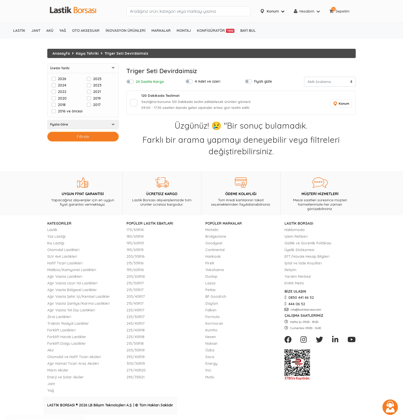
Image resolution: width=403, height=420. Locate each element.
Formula (212, 318)
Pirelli (209, 264)
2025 (97, 79)
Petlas (210, 291)
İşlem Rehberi (296, 237)
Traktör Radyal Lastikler (68, 324)
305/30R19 (135, 365)
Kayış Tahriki (87, 53)
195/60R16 (135, 271)
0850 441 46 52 (299, 299)
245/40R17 (135, 324)
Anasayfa (61, 53)
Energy (211, 365)
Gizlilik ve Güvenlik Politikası (308, 244)
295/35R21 (135, 378)
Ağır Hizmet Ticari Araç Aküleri (73, 365)
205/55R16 (135, 257)
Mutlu (209, 378)
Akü (50, 351)
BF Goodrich (215, 298)
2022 (62, 91)
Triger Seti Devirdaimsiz (126, 53)
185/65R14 (135, 237)
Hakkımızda (295, 231)
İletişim (290, 271)
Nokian (211, 345)
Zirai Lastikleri (59, 318)
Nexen (210, 338)
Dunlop (211, 278)
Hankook (213, 257)
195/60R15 (135, 244)
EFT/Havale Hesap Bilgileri (307, 257)
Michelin (211, 231)
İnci (208, 371)
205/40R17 (135, 298)
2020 (62, 98)
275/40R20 (136, 371)
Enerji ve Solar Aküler (65, 378)
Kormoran (214, 324)
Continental (215, 251)
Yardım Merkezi (298, 278)
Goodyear (214, 244)
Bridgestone (215, 237)
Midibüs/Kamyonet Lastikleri (71, 271)
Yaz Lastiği (56, 237)
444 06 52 (295, 305)
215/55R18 (135, 345)
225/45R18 (135, 338)
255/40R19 (135, 358)
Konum (340, 104)
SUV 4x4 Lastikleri (62, 257)
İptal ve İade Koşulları (303, 264)
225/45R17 (135, 311)
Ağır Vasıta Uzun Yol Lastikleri (72, 284)
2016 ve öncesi (70, 111)
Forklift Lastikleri (61, 331)
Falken (210, 311)
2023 (97, 85)
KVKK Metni (294, 284)
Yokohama (214, 271)
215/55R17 (135, 291)
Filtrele (83, 136)
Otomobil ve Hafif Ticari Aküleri (74, 358)
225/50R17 (135, 318)
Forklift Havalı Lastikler (66, 338)
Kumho (211, 331)
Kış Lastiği (55, 244)
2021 (97, 91)
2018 (62, 104)
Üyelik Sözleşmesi (299, 251)
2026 (62, 79)
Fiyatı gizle (263, 81)
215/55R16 (135, 264)
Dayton (211, 304)
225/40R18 (135, 331)
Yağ (50, 391)
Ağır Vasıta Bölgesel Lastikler (72, 291)
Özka (209, 351)
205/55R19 (135, 351)
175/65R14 (135, 231)
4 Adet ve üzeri (207, 81)
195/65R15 (135, 251)
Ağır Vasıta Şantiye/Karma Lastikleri (78, 304)
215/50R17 (135, 284)
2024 (62, 85)
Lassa (210, 284)
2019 (97, 98)
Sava (209, 358)
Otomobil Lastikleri (63, 251)
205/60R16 (135, 278)
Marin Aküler (58, 371)
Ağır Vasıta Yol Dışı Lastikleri (71, 311)
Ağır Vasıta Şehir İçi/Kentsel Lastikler (78, 298)
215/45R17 (135, 304)
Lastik (52, 231)
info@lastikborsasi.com (303, 311)
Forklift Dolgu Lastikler (66, 345)
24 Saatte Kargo (150, 81)
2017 (97, 104)
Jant (51, 385)
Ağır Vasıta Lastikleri (64, 278)
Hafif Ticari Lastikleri (65, 264)
